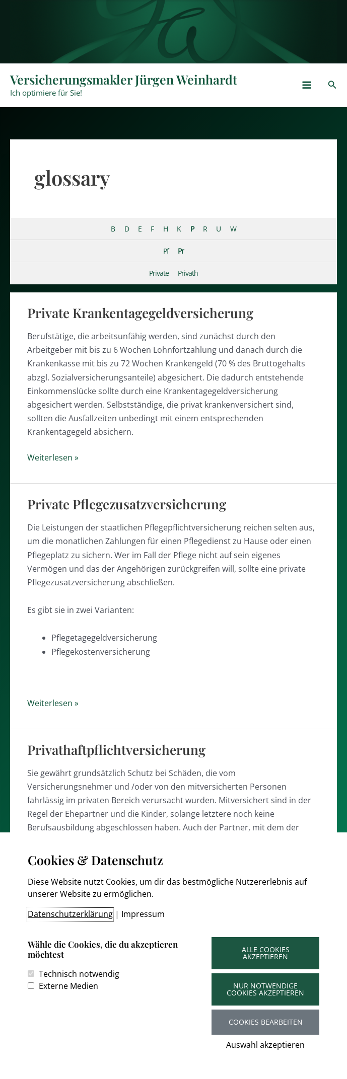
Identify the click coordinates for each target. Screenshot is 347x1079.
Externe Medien (68, 985)
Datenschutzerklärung (70, 913)
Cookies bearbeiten (266, 1022)
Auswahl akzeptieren (265, 1044)
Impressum (143, 913)
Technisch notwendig (79, 973)
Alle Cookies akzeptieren (266, 953)
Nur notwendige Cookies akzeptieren (265, 989)
